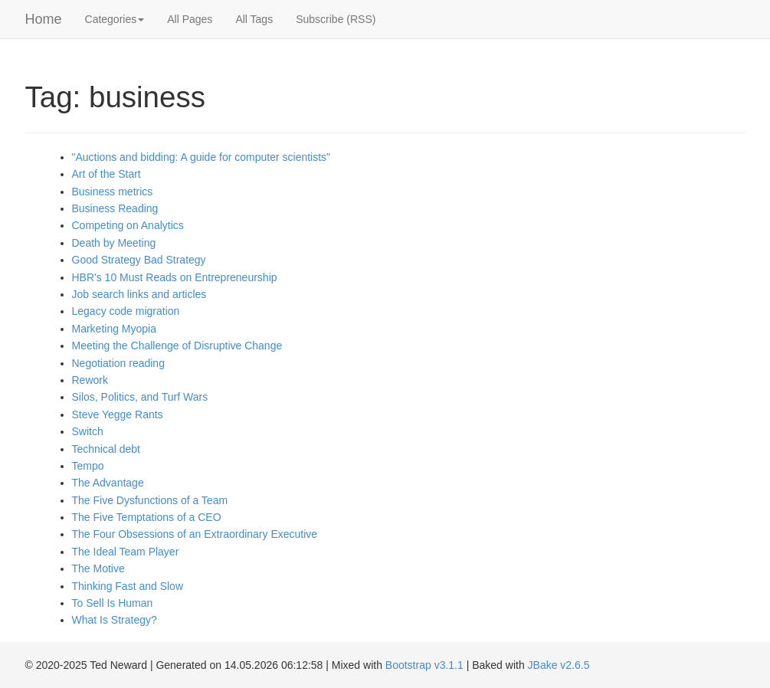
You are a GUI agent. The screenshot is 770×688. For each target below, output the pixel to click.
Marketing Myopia (114, 329)
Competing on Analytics (128, 225)
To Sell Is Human (112, 603)
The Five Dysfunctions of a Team (150, 500)
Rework (90, 380)
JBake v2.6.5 (559, 665)
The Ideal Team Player (125, 551)
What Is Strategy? (114, 620)
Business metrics (112, 191)
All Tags (254, 19)
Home (43, 19)
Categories (115, 19)
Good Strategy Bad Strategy (139, 260)
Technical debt (106, 449)
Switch (87, 431)
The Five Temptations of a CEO (146, 517)
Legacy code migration (126, 311)
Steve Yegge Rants (117, 414)
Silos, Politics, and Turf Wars (140, 397)
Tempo (88, 466)
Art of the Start (106, 174)
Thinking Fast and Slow (128, 586)
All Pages (189, 19)
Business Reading (115, 208)
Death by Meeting (114, 243)
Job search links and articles (139, 294)
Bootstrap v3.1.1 (424, 665)
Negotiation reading (118, 363)
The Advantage (108, 483)
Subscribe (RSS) (335, 19)
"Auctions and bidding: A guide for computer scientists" (201, 157)
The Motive (98, 568)
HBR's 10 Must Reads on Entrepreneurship (174, 277)
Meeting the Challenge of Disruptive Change (177, 345)
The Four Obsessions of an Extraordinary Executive (195, 534)
